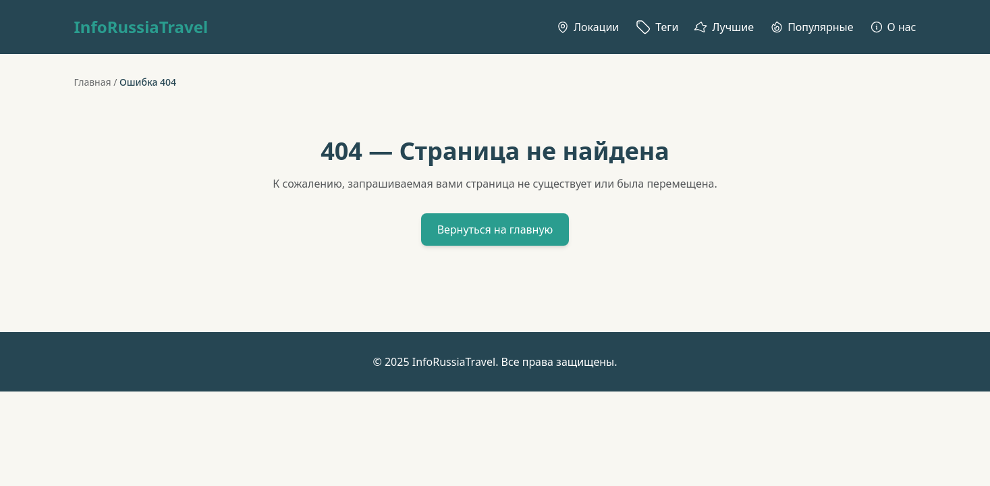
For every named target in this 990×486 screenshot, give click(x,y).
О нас (893, 27)
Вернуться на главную (495, 229)
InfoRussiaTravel (141, 27)
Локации (587, 27)
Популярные (811, 27)
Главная (92, 82)
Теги (656, 27)
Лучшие (724, 27)
